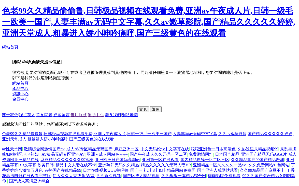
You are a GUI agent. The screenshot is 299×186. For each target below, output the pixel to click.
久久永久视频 (108, 176)
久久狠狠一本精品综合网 (183, 176)
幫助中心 (96, 115)
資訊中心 (20, 94)
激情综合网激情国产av (44, 149)
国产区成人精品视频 (141, 176)
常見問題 (44, 115)
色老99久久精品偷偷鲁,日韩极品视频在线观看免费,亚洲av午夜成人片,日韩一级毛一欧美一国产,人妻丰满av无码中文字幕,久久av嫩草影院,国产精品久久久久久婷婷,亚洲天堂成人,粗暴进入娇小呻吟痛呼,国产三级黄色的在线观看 (148, 22)
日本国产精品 (227, 154)
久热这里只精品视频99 (258, 149)
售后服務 (78, 115)
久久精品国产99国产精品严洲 (257, 159)
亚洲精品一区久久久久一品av (220, 165)
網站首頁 (10, 47)
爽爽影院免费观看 (224, 176)
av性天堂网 (12, 149)
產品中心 (20, 88)
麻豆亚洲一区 (126, 149)
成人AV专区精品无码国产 (89, 149)
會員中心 (20, 99)
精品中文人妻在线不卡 (75, 165)
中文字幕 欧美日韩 (37, 165)
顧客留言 (61, 115)
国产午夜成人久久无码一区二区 (158, 154)
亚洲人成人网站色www (107, 154)
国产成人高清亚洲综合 (29, 181)
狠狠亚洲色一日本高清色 (213, 149)
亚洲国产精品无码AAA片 (264, 154)
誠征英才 (27, 115)
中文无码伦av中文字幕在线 (164, 149)
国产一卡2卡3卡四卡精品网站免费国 (162, 170)
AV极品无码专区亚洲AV (63, 154)
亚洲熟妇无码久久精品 (118, 165)
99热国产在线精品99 (63, 170)
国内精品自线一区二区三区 (204, 159)
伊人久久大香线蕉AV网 (74, 176)
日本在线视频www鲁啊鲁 (106, 170)
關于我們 (10, 115)
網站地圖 (130, 115)
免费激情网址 (201, 154)
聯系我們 (113, 115)
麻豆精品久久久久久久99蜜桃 (66, 159)
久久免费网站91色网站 (269, 165)
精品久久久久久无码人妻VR (166, 165)
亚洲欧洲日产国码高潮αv (117, 159)
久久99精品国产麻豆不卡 (262, 170)
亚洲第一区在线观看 (160, 159)
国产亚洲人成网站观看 (217, 170)
